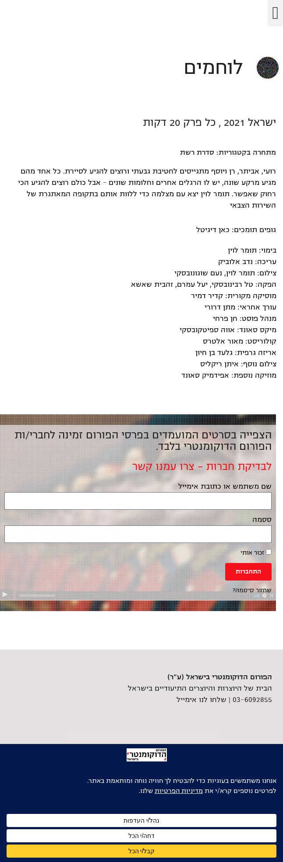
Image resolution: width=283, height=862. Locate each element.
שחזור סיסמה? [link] (252, 590)
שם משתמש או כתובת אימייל (225, 486)
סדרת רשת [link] (197, 152)
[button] (275, 13)
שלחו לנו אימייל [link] (201, 700)
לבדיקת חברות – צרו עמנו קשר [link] (202, 466)
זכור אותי (256, 552)
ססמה (262, 520)
